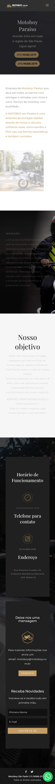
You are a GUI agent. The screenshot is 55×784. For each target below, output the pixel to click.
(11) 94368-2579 (26, 54)
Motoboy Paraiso (33, 86)
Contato (27, 673)
